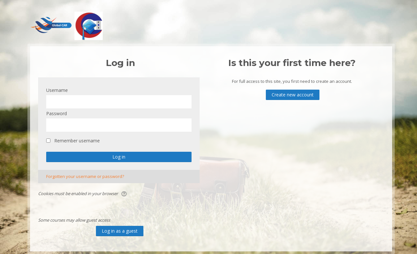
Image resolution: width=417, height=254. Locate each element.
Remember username (77, 141)
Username (57, 90)
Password (56, 113)
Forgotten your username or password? (85, 176)
